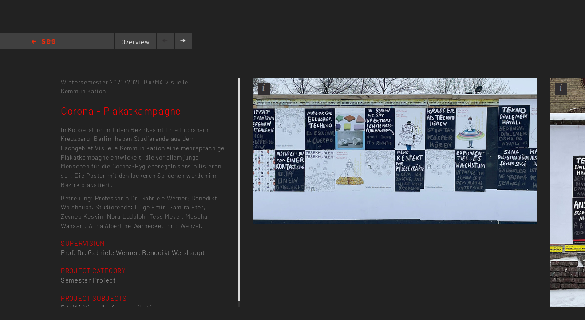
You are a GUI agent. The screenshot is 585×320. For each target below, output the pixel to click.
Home (43, 42)
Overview (135, 42)
